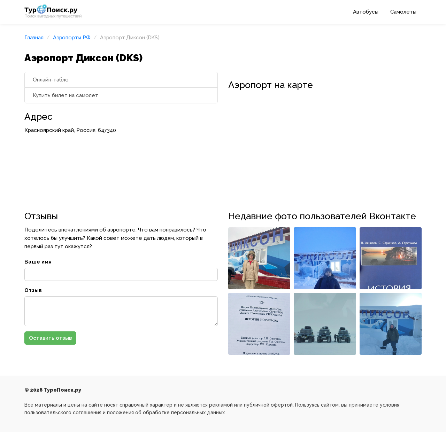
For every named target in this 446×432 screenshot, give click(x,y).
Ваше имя (38, 262)
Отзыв (33, 290)
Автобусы (365, 12)
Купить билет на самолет (65, 95)
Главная (34, 37)
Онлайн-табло (51, 80)
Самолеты (403, 12)
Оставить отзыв (50, 338)
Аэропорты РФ (72, 37)
